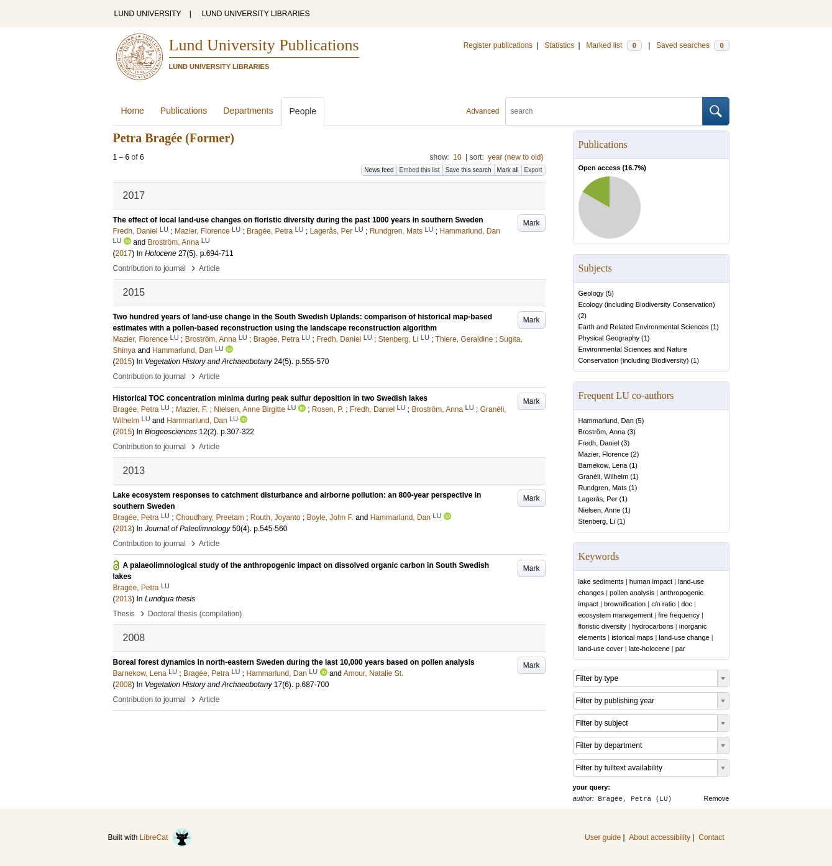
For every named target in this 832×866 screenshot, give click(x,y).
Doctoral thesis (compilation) (195, 613)
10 (457, 157)
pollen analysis (632, 592)
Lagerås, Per (598, 499)
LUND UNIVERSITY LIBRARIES (256, 13)
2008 (124, 684)
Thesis (124, 613)
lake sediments (601, 581)
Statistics (559, 45)
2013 (124, 528)
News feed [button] (378, 169)
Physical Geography (608, 338)
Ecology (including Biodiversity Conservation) (646, 304)
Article (209, 268)
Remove (716, 798)
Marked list (613, 45)
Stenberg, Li (596, 521)
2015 (124, 361)
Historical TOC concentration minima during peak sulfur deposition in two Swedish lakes (270, 398)
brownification (625, 604)
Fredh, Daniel (598, 443)
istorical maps (632, 637)
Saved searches (692, 45)
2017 (124, 253)
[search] (604, 111)
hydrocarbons (653, 626)
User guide (603, 837)
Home (132, 111)
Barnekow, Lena (603, 465)
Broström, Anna (602, 431)
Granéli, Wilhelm (603, 476)
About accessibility (659, 837)
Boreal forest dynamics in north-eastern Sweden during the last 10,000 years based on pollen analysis (294, 662)
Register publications (498, 45)
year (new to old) (515, 157)
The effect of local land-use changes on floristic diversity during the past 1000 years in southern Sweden (298, 220)
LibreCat (166, 837)
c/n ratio (663, 604)
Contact (711, 837)
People (303, 111)
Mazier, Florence (603, 454)
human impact (650, 581)
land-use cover (600, 648)
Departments (248, 111)
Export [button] (533, 169)
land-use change (684, 637)
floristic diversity (602, 626)
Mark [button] (531, 223)
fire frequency (679, 615)
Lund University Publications (264, 45)
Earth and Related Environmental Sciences (643, 326)
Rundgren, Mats (602, 487)
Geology (591, 293)
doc (686, 604)
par (680, 648)
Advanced (482, 111)
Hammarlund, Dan (606, 420)
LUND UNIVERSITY (147, 13)
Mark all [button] (508, 169)
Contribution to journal (149, 268)
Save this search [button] (468, 169)
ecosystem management (615, 615)
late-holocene (649, 648)
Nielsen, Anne (599, 510)
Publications (184, 111)
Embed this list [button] (420, 169)
